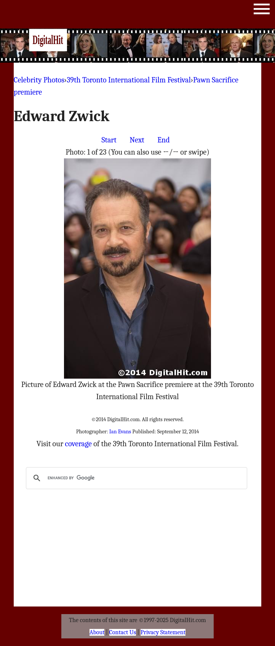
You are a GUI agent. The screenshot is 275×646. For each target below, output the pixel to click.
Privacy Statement (163, 632)
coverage (78, 443)
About (97, 632)
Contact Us (122, 632)
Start (108, 140)
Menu (261, 10)
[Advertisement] (156, 45)
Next (137, 140)
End (163, 140)
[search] (136, 478)
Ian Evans (120, 431)
